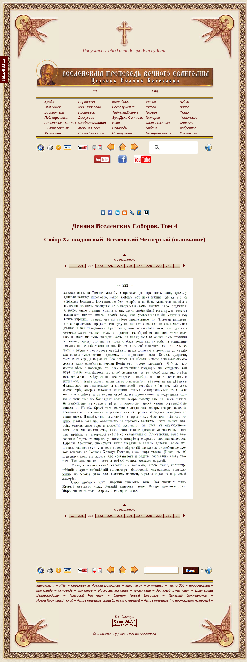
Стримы (186, 123)
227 (139, 266)
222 (90, 266)
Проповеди (86, 112)
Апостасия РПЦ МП (60, 123)
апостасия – (135, 585)
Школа (151, 107)
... (72, 266)
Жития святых (56, 128)
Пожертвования (158, 133)
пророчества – (201, 585)
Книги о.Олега (89, 128)
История (153, 118)
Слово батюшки (91, 133)
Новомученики (123, 133)
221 (80, 266)
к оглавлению (124, 258)
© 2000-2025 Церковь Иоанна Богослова (124, 634)
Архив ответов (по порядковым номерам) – (178, 600)
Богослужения (123, 107)
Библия (151, 128)
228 (149, 266)
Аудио (184, 102)
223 (100, 266)
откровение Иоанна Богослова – (97, 585)
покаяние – (87, 590)
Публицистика (55, 118)
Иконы (117, 123)
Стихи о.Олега (158, 123)
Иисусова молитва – (115, 590)
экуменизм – (157, 585)
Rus (94, 91)
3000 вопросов (89, 107)
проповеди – (46, 590)
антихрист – (47, 585)
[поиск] (173, 147)
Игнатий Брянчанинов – (191, 595)
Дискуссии (86, 118)
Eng (155, 91)
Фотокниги (188, 118)
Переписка (86, 102)
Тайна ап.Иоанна (125, 112)
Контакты (188, 133)
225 (119, 266)
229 (158, 266)
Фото (184, 112)
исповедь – (67, 590)
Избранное (188, 128)
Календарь (120, 102)
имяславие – (144, 590)
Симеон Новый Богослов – (139, 595)
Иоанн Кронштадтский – (56, 600)
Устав (151, 102)
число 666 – (177, 585)
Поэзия (151, 112)
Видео (184, 107)
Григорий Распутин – (89, 595)
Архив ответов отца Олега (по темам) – (110, 600)
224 (109, 266)
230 (168, 266)
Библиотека (54, 112)
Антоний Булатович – (175, 590)
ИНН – (64, 585)
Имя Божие (52, 107)
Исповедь (119, 128)
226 (129, 266)
